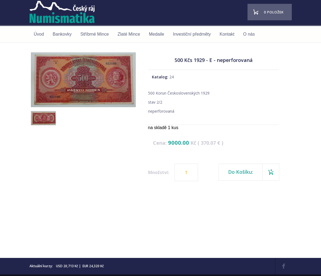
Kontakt (227, 34)
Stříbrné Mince (94, 34)
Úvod (39, 34)
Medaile (156, 34)
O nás (249, 34)
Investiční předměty (192, 34)
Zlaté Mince (128, 34)
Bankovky (62, 34)
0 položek (274, 12)
